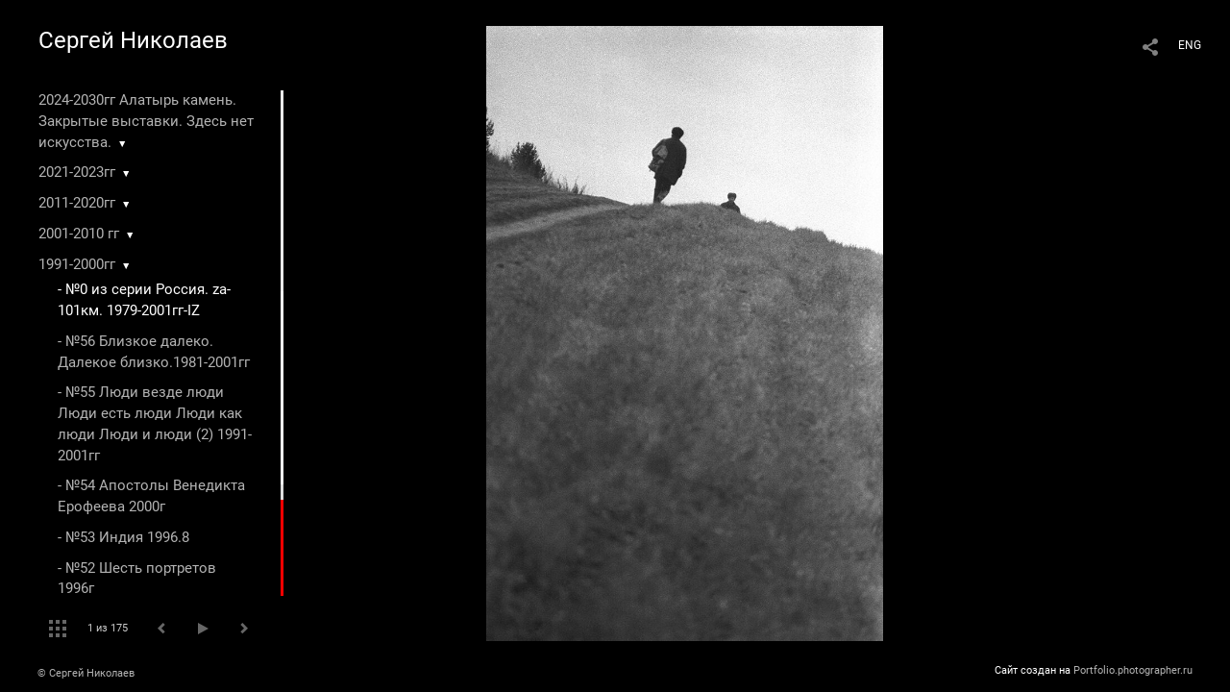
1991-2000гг (76, 264)
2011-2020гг (76, 202)
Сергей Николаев (133, 40)
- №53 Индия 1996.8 (123, 537)
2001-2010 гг (78, 233)
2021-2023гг (76, 172)
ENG (1189, 45)
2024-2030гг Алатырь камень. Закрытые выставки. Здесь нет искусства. (146, 121)
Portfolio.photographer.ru (1133, 670)
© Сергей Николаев (86, 673)
